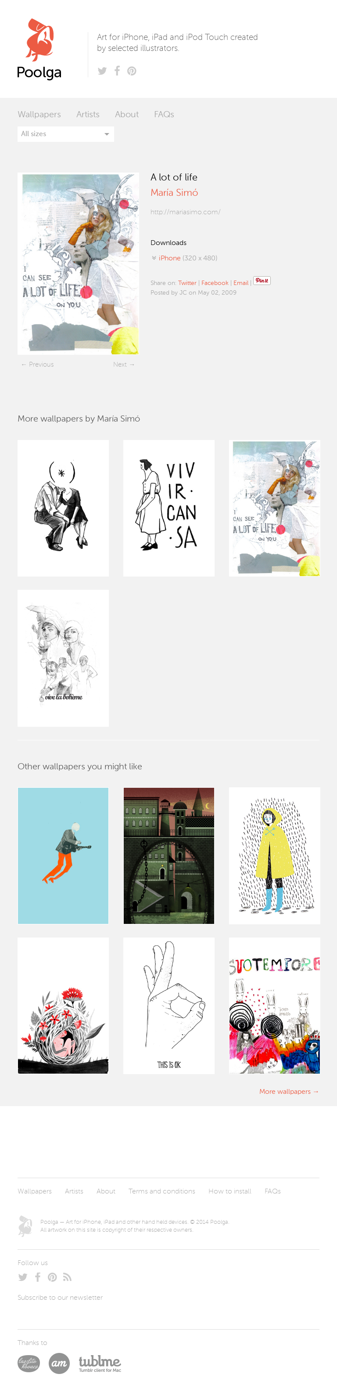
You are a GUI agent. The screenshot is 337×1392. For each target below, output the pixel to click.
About (127, 115)
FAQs (164, 115)
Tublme (100, 1363)
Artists (88, 115)
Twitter (187, 283)
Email (240, 283)
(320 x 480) (188, 258)
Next (120, 364)
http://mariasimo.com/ (186, 212)
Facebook (215, 283)
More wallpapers (285, 1092)
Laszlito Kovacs (33, 1363)
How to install (229, 1191)
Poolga (53, 49)
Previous (41, 364)
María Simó (174, 193)
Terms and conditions (162, 1191)
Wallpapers (39, 115)
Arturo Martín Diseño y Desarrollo (64, 1363)
